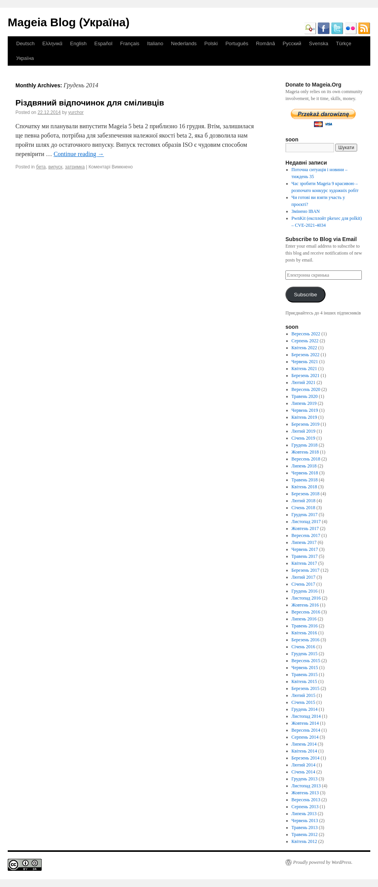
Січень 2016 (304, 646)
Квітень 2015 (304, 681)
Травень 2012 (305, 834)
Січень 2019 (304, 438)
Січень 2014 (304, 772)
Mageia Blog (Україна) (69, 22)
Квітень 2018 (304, 486)
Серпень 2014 (305, 737)
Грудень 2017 (305, 514)
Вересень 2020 (306, 389)
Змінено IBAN (306, 211)
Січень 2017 (304, 584)
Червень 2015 (305, 667)
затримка (75, 167)
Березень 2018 (306, 493)
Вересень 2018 (306, 459)
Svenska (318, 43)
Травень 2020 (305, 396)
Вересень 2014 (306, 730)
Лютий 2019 (304, 431)
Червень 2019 (305, 410)
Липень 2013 (304, 813)
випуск (55, 167)
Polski (211, 43)
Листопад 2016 (306, 598)
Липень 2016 (304, 619)
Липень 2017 (304, 542)
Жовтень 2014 (305, 723)
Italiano (155, 43)
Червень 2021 (305, 361)
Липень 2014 (304, 744)
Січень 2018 (304, 507)
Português (236, 43)
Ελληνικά (52, 43)
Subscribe (305, 294)
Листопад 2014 (306, 716)
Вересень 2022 (306, 333)
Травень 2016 (305, 626)
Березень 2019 (306, 424)
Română (265, 43)
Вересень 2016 (306, 612)
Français (129, 43)
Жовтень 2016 (305, 605)
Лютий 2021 (304, 382)
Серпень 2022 (305, 340)
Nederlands (184, 43)
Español (103, 43)
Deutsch (25, 43)
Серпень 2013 (305, 806)
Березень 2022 (306, 354)
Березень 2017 (306, 570)
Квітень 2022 (304, 347)
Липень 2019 (304, 403)
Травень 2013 (305, 827)
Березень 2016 (306, 639)
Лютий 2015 (304, 695)
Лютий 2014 (304, 765)
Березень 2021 (306, 375)
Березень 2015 (306, 688)
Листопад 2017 (306, 521)
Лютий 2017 (304, 577)
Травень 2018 (305, 480)
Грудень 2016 (305, 591)
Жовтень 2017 (305, 528)
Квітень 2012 (304, 841)
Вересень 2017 (306, 535)
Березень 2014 (306, 758)
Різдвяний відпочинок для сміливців (89, 102)
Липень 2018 (304, 466)
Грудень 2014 (305, 709)
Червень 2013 (305, 820)
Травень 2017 (305, 556)
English (78, 43)
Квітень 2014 (304, 751)
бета (41, 167)
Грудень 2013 (305, 779)
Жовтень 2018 (305, 452)
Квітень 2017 (304, 563)
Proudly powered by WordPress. (323, 862)
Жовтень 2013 (305, 792)
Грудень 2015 (305, 653)
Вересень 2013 (306, 799)
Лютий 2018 (304, 500)
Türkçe (343, 43)
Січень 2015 (304, 702)
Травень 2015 (305, 674)
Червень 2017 (305, 549)
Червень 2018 (305, 473)
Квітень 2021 (304, 368)
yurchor (76, 112)
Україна (25, 58)
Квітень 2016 (304, 633)
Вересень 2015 (306, 660)
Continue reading (79, 154)
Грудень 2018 (305, 445)
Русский (292, 43)
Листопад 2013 (306, 785)
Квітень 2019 (304, 417)
